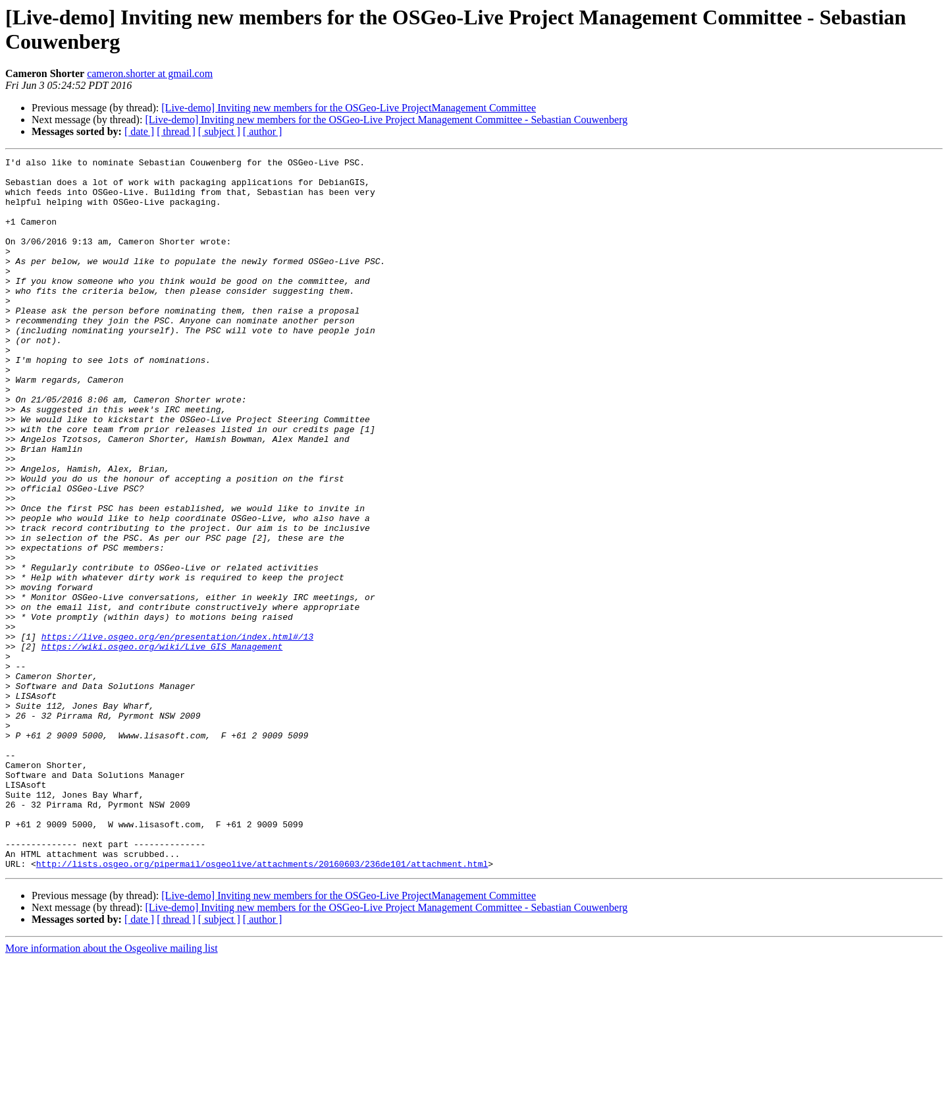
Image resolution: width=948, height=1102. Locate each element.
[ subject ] (219, 131)
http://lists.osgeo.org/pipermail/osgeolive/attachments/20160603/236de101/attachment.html (262, 1006)
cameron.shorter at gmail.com (150, 73)
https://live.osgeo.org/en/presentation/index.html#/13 (177, 733)
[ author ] (262, 131)
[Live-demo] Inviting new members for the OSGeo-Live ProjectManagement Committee (348, 107)
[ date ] (139, 131)
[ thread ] (176, 131)
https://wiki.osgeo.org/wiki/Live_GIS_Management (162, 745)
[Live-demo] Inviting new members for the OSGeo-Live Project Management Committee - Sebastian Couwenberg (386, 119)
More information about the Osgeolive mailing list (111, 1090)
